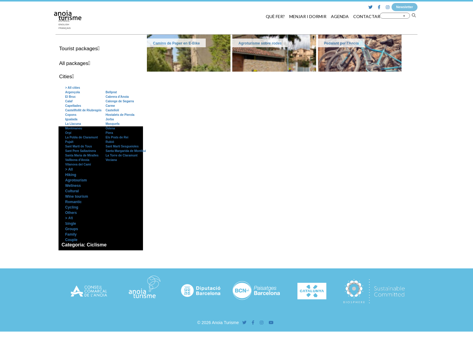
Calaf (68, 101)
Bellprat (111, 92)
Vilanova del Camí (78, 164)
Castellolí (112, 110)
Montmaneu (73, 128)
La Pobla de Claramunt (81, 137)
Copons (70, 114)
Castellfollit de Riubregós (83, 110)
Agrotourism (76, 180)
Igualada (71, 119)
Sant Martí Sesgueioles (122, 146)
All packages (73, 63)
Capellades (73, 105)
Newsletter (404, 7)
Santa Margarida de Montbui (126, 151)
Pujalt (69, 142)
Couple (71, 240)
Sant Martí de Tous (78, 146)
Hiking (70, 175)
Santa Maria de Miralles (82, 155)
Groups (71, 229)
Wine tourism (76, 196)
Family (71, 234)
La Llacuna (73, 123)
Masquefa (112, 123)
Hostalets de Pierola (120, 114)
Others (71, 213)
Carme (110, 105)
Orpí (68, 132)
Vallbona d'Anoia (77, 160)
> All (69, 169)
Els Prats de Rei (117, 137)
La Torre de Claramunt (122, 155)
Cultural (72, 191)
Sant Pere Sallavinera (80, 151)
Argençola (72, 92)
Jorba (110, 119)
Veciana (111, 160)
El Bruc (70, 96)
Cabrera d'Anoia (117, 96)
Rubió (110, 142)
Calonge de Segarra (120, 101)
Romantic (73, 202)
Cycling (71, 207)
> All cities (72, 87)
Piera (109, 132)
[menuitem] (66, 24)
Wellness (73, 186)
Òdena (110, 128)
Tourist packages (78, 48)
